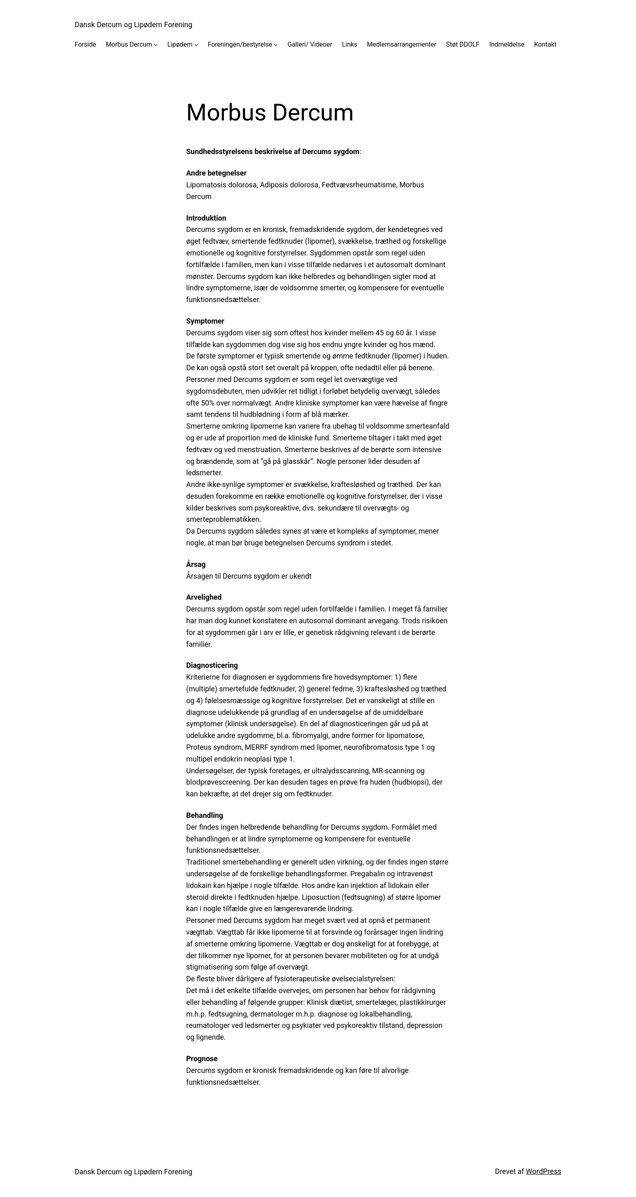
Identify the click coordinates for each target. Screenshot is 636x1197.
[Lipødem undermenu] (196, 45)
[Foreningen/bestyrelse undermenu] (276, 45)
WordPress (543, 1171)
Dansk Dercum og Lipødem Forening (133, 24)
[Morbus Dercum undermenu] (156, 45)
